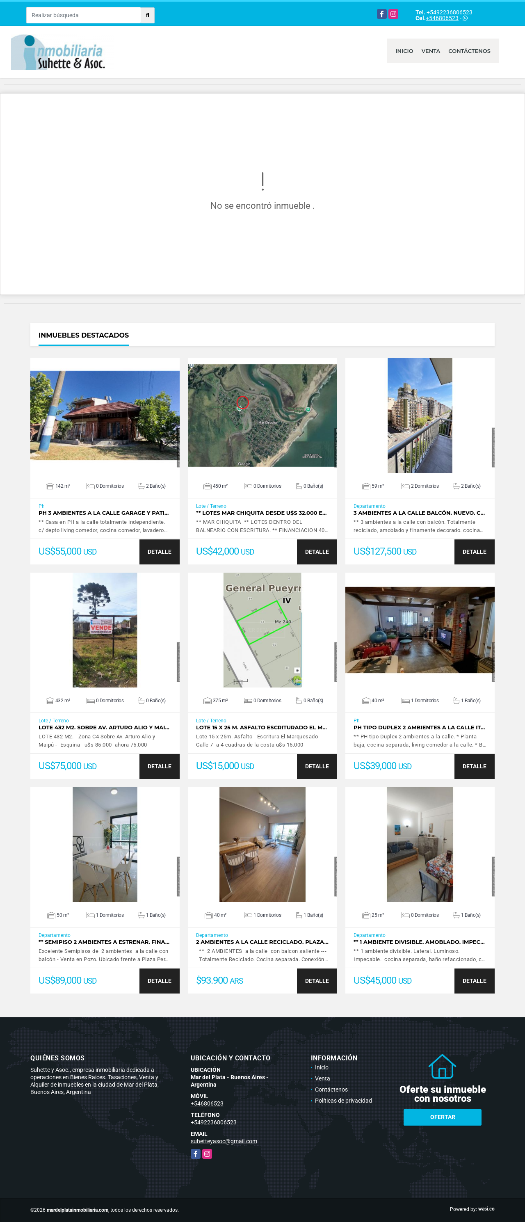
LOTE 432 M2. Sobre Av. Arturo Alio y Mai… (104, 727)
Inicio (404, 51)
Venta (431, 51)
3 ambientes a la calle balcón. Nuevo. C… (419, 513)
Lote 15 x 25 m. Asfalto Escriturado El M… (261, 727)
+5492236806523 (449, 12)
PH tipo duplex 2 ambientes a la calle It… (419, 727)
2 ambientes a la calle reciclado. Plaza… (262, 942)
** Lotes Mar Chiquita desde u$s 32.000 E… (261, 513)
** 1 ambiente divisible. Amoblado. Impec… (419, 942)
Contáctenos (469, 51)
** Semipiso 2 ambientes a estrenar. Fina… (104, 942)
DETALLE (159, 551)
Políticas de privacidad (343, 1100)
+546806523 (442, 18)
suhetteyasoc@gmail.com (224, 1141)
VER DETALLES (105, 415)
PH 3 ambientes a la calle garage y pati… (104, 513)
